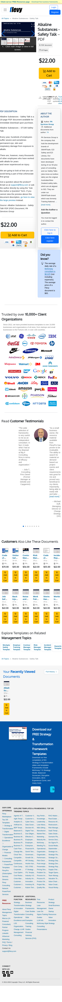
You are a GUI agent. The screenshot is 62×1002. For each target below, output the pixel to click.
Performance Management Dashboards (42, 858)
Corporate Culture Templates (19, 870)
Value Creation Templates (54, 884)
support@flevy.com (19, 185)
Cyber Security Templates (30, 822)
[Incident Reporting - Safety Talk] (57, 550)
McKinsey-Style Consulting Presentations (42, 926)
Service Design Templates (54, 840)
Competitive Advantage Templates (19, 858)
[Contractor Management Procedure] (26, 550)
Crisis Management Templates (19, 879)
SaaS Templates (54, 831)
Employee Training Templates (16, 647)
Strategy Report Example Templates (54, 867)
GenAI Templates (30, 852)
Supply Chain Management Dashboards (54, 870)
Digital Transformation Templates (30, 831)
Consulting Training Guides (29, 926)
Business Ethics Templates (19, 834)
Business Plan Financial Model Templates (19, 843)
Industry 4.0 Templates (30, 876)
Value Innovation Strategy (52, 920)
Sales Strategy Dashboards (54, 834)
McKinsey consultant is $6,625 (50, 271)
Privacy (5, 945)
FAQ (3, 942)
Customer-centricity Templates (30, 819)
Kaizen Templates (30, 887)
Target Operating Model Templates (54, 873)
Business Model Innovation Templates (19, 837)
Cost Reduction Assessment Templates (19, 876)
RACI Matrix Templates (54, 816)
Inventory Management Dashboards (30, 884)
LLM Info (40, 920)
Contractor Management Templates (26, 647)
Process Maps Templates (42, 879)
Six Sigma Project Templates (54, 843)
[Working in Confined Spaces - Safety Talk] (57, 591)
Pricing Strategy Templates (42, 870)
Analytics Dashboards (19, 822)
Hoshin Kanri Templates (30, 864)
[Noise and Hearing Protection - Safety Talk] (26, 591)
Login (53, 7)
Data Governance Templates (30, 825)
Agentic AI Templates (19, 816)
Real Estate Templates (54, 819)
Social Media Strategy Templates (54, 846)
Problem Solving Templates (42, 873)
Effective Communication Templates (30, 837)
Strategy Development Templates (54, 864)
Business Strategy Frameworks (29, 905)
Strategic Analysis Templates (54, 852)
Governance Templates (30, 855)
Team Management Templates (54, 876)
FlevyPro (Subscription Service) (7, 873)
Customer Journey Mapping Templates (19, 884)
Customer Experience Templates (19, 881)
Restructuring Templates (54, 825)
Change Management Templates (19, 852)
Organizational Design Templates (42, 855)
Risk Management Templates (37, 647)
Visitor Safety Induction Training (17, 559)
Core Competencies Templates (19, 867)
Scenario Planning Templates (54, 837)
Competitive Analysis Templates (19, 861)
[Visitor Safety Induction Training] (15, 550)
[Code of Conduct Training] (5, 550)
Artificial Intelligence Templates (19, 825)
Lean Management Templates (42, 825)
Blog (10, 945)
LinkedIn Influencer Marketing (5, 936)
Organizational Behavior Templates (42, 852)
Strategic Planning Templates (54, 855)
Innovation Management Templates (30, 881)
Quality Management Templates (42, 887)
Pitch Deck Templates (42, 861)
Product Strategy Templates (42, 881)
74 (48, 132)
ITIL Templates (30, 873)
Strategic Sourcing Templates (54, 858)
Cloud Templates (19, 855)
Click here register (49, 239)
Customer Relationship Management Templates (19, 887)
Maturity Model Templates (42, 840)
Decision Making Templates (30, 828)
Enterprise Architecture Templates (30, 846)
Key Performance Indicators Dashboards (42, 816)
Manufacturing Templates (42, 831)
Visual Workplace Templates (54, 887)
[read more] (54, 496)
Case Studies (30, 911)
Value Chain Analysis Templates (54, 881)
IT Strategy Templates (30, 870)
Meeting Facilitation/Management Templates (42, 846)
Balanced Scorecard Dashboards (19, 831)
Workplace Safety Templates (6, 647)
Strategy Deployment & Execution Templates (54, 861)
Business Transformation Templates (19, 846)
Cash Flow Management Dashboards (19, 849)
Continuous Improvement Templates (19, 864)
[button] (3, 34)
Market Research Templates (42, 834)
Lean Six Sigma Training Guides (42, 914)
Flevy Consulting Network (6, 885)
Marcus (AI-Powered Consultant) (6, 921)
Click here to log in (50, 231)
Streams (5, 879)
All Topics (5, 18)
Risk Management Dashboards (54, 828)
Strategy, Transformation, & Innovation (19, 905)
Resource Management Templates (54, 822)
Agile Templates (19, 819)
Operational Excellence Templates (42, 849)
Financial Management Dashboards (30, 849)
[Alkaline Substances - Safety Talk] (6, 683)
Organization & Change (7, 847)
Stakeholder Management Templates (54, 849)
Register (55, 12)
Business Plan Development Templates (19, 840)
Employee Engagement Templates (30, 840)
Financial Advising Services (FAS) (30, 935)
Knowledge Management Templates (42, 819)
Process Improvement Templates (42, 876)
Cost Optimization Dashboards (19, 873)
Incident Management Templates (47, 647)
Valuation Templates (54, 879)
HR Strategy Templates (30, 861)
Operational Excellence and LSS (19, 920)
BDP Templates (19, 828)
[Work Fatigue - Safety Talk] (36, 591)
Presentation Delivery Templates (42, 867)
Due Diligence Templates (30, 834)
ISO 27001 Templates (30, 867)
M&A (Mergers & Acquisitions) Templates (42, 828)
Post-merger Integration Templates (42, 864)
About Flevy (6, 909)
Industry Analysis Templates (30, 879)
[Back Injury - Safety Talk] (15, 591)
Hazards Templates (57, 647)
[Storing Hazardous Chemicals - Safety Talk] (46, 591)
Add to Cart (49, 73)
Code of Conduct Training (6, 559)
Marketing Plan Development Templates (42, 837)
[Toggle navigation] (5, 9)
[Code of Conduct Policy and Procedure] (46, 550)
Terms (9, 942)
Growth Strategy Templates (30, 858)
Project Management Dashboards (42, 884)
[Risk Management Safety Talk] (36, 550)
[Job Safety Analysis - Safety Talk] (5, 591)
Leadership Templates (42, 822)
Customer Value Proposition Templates (30, 816)
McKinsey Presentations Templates (42, 843)
